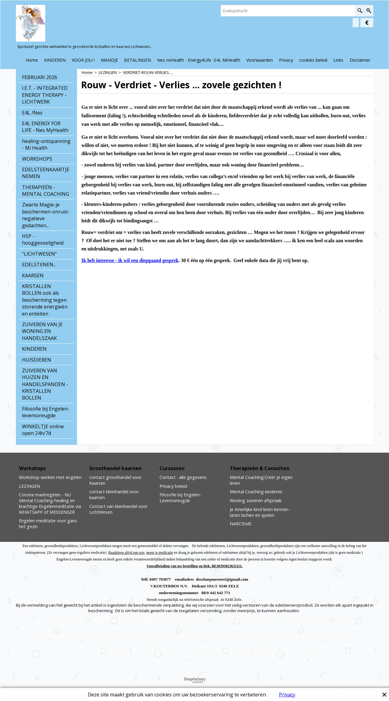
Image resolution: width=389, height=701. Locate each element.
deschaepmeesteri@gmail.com (222, 579)
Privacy (287, 694)
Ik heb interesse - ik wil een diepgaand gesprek (130, 260)
